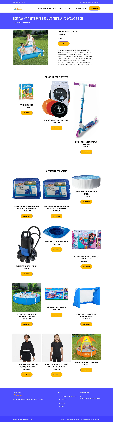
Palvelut (63, 400)
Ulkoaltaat (18, 22)
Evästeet (76, 419)
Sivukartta (96, 419)
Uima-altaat (26, 22)
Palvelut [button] (62, 8)
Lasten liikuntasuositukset (68, 396)
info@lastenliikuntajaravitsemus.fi (90, 398)
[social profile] (25, 2)
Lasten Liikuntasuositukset (47, 8)
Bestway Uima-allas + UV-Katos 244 (86, 362)
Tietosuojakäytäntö (86, 419)
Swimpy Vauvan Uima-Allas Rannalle (56, 242)
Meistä (63, 403)
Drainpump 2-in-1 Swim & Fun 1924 (26, 266)
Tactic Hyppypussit (26, 105)
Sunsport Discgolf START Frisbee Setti (56, 120)
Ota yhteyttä (69, 419)
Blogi (70, 8)
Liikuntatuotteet (81, 8)
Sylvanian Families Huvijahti (56, 307)
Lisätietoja (63, 43)
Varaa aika (94, 8)
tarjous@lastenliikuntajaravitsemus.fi (89, 2)
